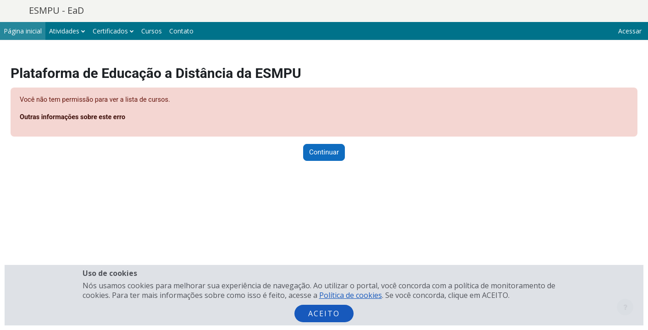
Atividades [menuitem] (64, 31)
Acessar (630, 31)
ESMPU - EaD (56, 10)
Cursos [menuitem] (151, 31)
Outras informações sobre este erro (96, 118)
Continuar (324, 153)
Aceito (324, 313)
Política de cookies (350, 295)
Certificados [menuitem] (110, 31)
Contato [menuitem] (181, 31)
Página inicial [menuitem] (23, 31)
